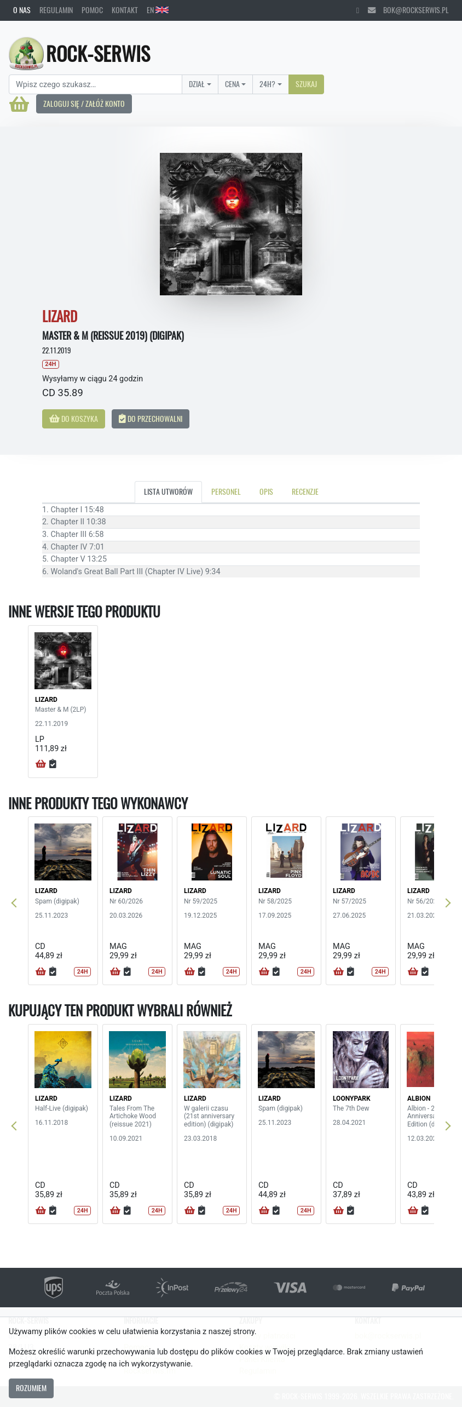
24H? (267, 83)
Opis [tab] (266, 491)
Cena (232, 83)
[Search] (95, 84)
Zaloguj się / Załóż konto (84, 103)
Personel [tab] (226, 491)
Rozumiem (31, 1387)
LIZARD (46, 700)
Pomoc (92, 9)
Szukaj (306, 83)
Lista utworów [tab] (168, 491)
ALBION (418, 1098)
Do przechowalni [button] (150, 418)
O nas (22, 9)
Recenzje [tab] (305, 491)
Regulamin (56, 9)
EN (158, 9)
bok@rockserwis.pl (408, 9)
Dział (197, 83)
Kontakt (125, 9)
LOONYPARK (352, 1098)
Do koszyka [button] (73, 418)
